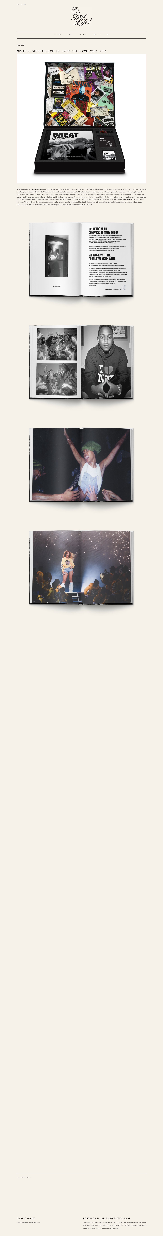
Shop (70, 34)
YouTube (24, 5)
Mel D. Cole (36, 189)
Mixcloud (21, 5)
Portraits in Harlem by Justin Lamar (107, 1218)
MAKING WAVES (26, 1218)
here (81, 204)
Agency (57, 34)
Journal (83, 34)
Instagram (18, 5)
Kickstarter (128, 199)
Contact (97, 34)
